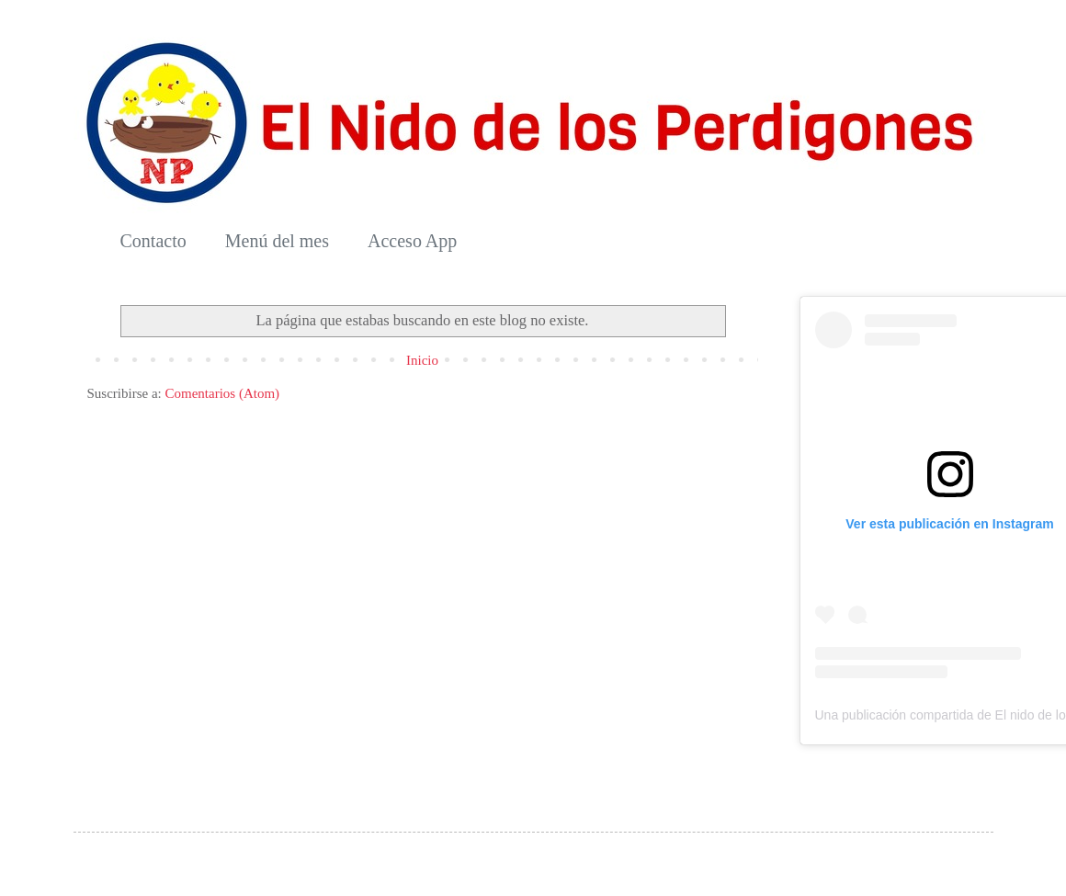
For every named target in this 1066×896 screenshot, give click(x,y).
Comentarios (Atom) (221, 393)
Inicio (422, 360)
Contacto (153, 241)
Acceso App (412, 241)
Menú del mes (277, 241)
